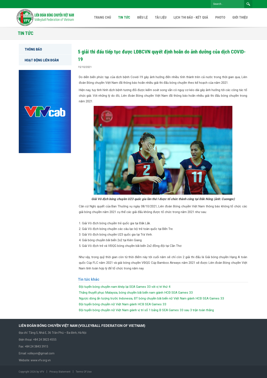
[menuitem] (240, 17)
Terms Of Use (84, 371)
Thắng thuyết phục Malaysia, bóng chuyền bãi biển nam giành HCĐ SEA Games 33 (136, 292)
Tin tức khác (88, 279)
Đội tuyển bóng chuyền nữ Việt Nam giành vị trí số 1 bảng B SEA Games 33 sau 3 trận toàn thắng (146, 310)
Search (248, 4)
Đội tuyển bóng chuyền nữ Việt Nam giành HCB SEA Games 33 (122, 304)
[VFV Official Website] (46, 17)
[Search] (227, 4)
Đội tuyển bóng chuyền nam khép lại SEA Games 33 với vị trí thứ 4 (124, 287)
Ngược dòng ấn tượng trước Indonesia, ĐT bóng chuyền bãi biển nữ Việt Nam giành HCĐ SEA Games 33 (151, 298)
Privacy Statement (60, 371)
